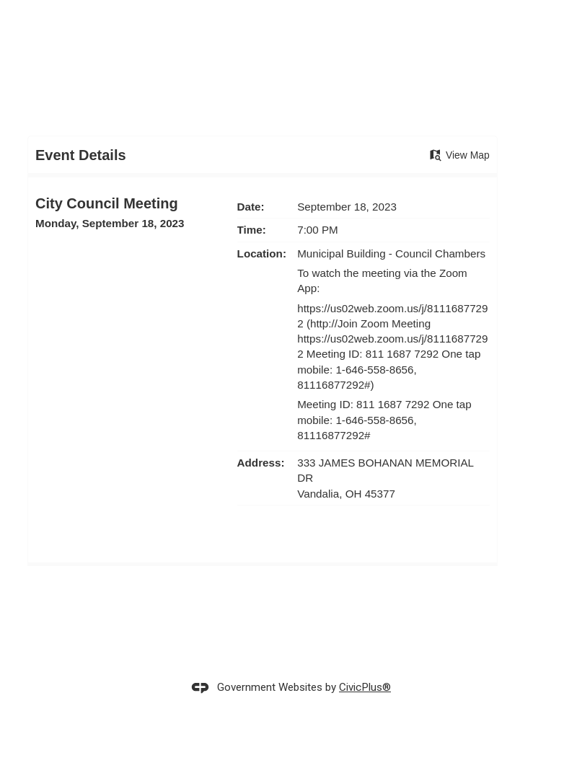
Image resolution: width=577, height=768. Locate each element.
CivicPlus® (365, 687)
